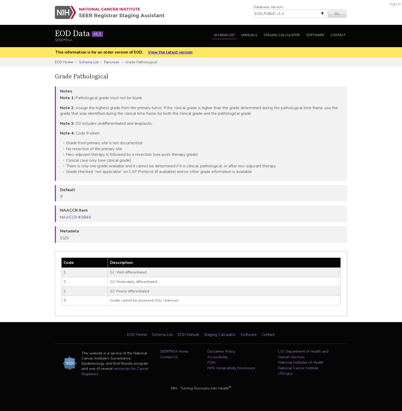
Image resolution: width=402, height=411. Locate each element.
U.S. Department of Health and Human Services (303, 354)
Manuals (249, 35)
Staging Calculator (282, 35)
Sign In (395, 4)
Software (315, 35)
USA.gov (285, 373)
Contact (338, 35)
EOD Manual (188, 334)
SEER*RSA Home (174, 351)
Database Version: (269, 6)
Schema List (224, 35)
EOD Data (79, 34)
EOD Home (64, 62)
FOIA (211, 362)
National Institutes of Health (301, 362)
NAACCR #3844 (75, 217)
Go (337, 13)
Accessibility (217, 356)
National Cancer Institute (298, 368)
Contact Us (169, 356)
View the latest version (170, 52)
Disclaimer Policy (221, 351)
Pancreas (111, 62)
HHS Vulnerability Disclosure (231, 368)
